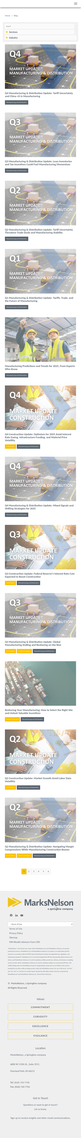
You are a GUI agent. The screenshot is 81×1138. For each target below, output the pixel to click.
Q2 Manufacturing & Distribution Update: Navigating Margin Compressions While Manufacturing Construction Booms (39, 848)
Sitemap (13, 937)
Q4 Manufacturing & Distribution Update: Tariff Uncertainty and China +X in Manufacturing (39, 94)
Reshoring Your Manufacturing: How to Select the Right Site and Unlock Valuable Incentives (39, 711)
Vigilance (40, 1035)
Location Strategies (24, 651)
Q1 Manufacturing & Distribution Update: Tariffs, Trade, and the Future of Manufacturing (39, 299)
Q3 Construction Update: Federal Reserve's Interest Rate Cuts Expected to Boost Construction (40, 575)
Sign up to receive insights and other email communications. (40, 1118)
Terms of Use (15, 928)
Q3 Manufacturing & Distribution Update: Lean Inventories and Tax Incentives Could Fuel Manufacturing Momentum (38, 163)
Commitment (40, 1007)
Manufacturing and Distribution (16, 102)
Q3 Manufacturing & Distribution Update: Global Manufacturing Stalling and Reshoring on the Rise (33, 643)
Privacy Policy (16, 933)
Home (7, 15)
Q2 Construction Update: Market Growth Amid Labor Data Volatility (38, 780)
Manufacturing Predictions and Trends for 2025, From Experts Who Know (40, 367)
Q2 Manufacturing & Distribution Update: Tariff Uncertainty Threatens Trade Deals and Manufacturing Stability (39, 231)
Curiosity (40, 1016)
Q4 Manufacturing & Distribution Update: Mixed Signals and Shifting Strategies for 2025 (39, 507)
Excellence (40, 1026)
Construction (10, 446)
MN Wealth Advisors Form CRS (24, 942)
